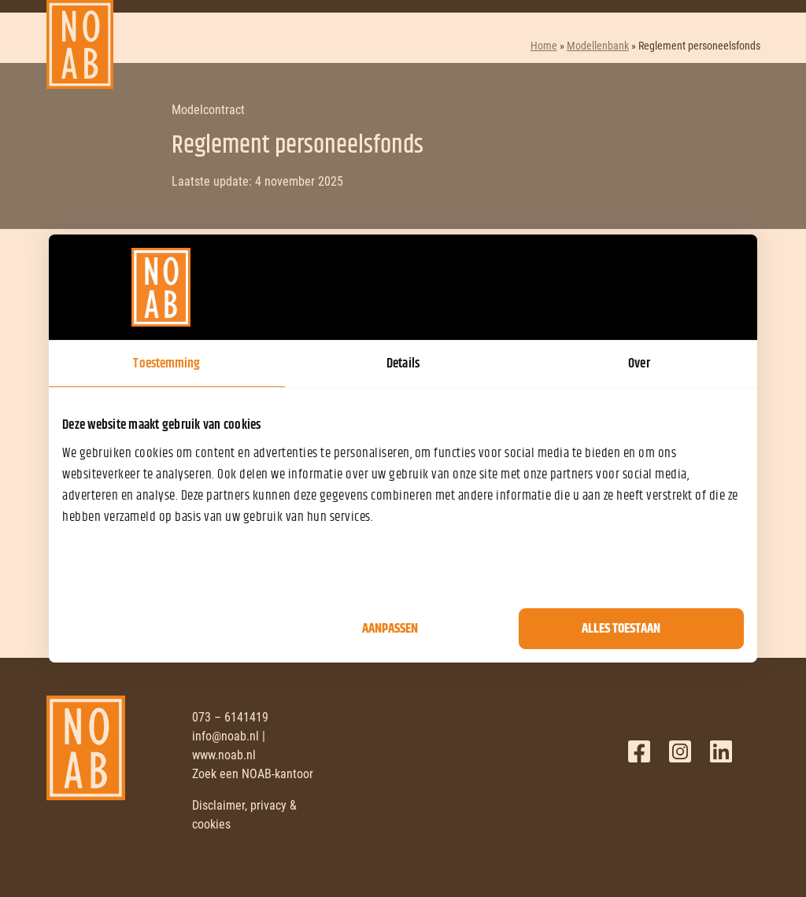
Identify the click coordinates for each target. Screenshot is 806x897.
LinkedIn (721, 751)
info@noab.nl (225, 736)
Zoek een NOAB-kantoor (252, 773)
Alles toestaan (621, 628)
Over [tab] (638, 363)
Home (544, 45)
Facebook (639, 751)
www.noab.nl (224, 755)
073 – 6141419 (230, 717)
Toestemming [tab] (166, 363)
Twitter (680, 751)
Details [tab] (403, 363)
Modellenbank (598, 45)
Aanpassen (390, 628)
